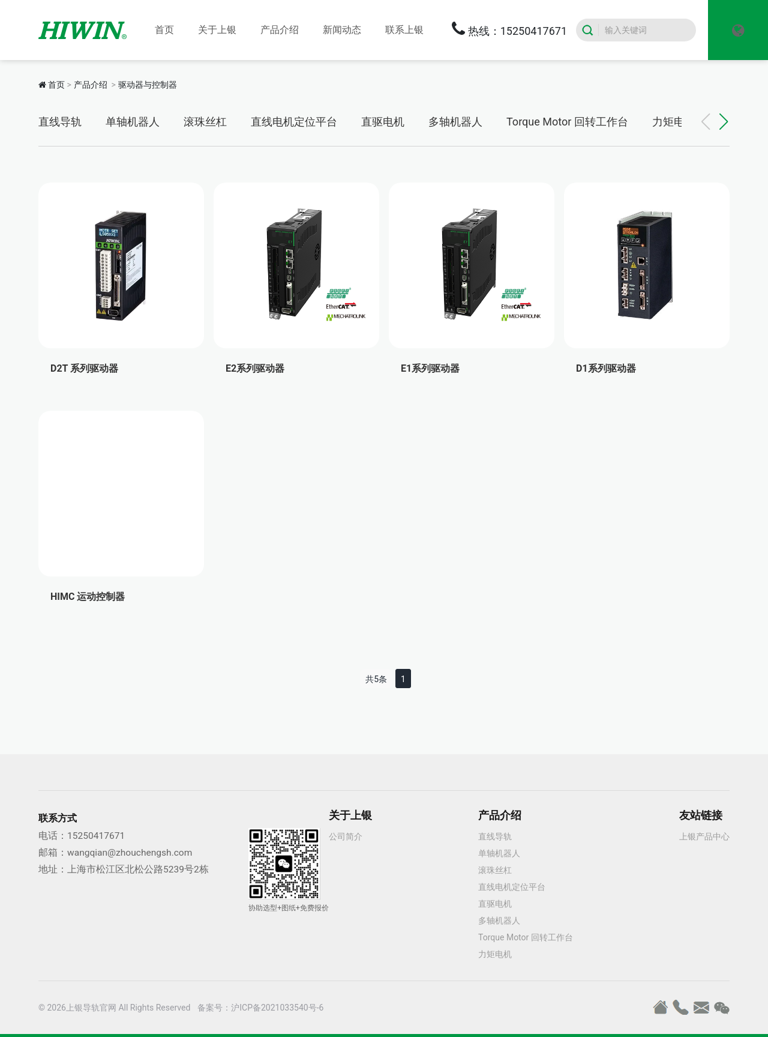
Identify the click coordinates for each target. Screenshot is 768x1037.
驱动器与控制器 (147, 84)
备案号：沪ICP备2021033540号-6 (260, 1007)
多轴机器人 (455, 121)
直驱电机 (382, 121)
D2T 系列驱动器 (84, 368)
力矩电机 (673, 121)
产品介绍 (90, 84)
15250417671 (96, 835)
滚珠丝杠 (205, 121)
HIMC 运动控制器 (87, 596)
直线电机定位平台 (294, 121)
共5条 (376, 679)
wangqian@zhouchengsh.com (129, 852)
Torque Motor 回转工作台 (567, 121)
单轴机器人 (133, 121)
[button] (724, 122)
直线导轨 (60, 121)
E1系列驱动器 (430, 368)
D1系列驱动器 (606, 368)
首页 (56, 84)
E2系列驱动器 (255, 368)
